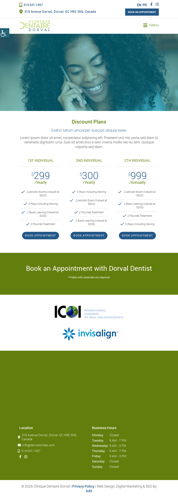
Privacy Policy (83, 486)
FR (145, 5)
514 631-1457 (31, 5)
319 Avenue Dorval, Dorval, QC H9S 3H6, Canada (57, 11)
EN (139, 5)
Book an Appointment (142, 12)
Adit (89, 491)
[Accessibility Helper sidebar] (4, 32)
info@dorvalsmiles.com (37, 445)
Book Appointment (40, 235)
